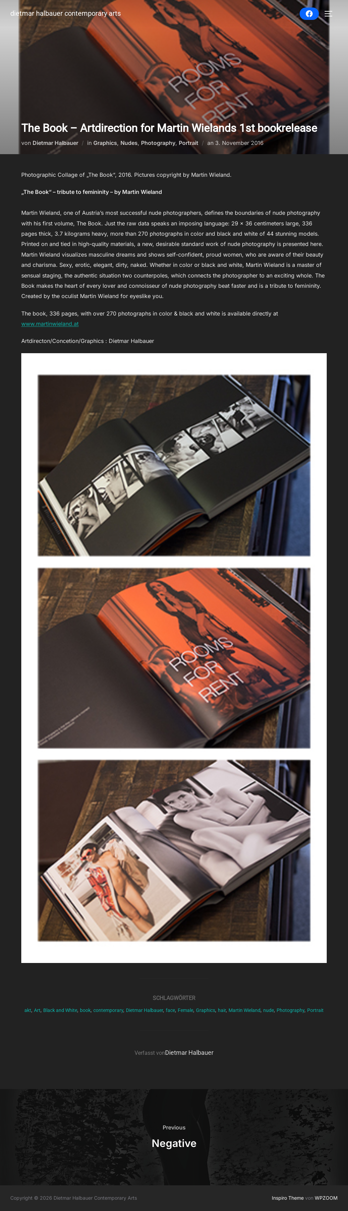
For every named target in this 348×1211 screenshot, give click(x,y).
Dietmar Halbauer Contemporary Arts (62, 14)
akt (27, 1010)
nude (268, 1010)
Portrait (188, 142)
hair (222, 1010)
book (85, 1010)
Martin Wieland (244, 1010)
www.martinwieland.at (50, 323)
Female (185, 1010)
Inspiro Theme (288, 1198)
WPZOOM (326, 1198)
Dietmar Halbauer (55, 142)
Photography (158, 142)
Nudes (129, 142)
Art (37, 1010)
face (170, 1010)
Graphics (105, 142)
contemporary (108, 1010)
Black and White (60, 1010)
